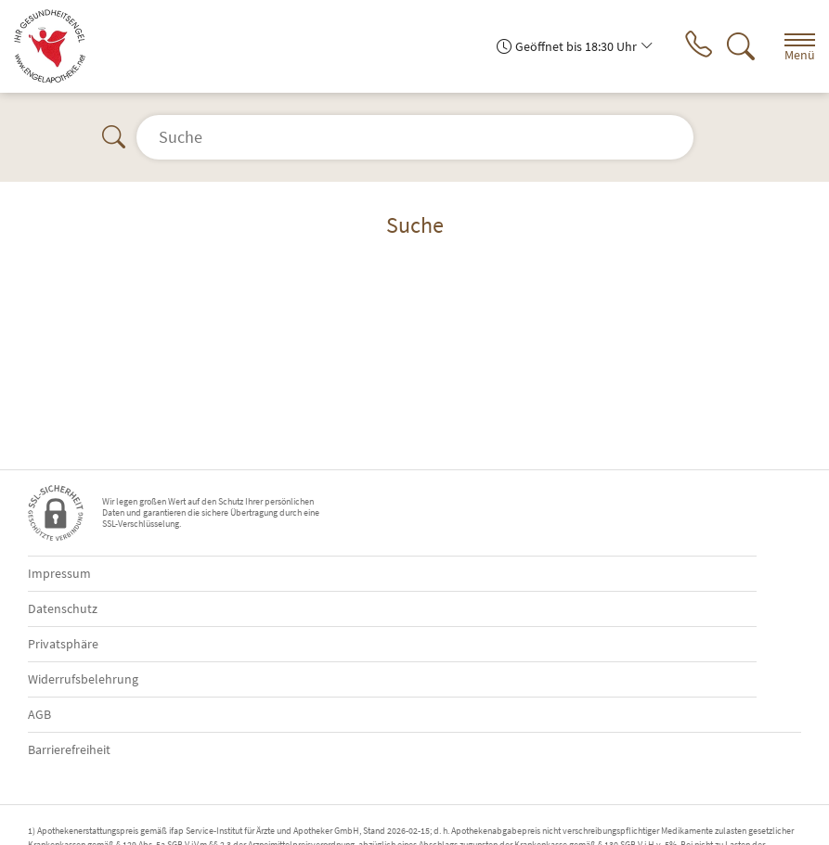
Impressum (59, 573)
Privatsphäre (63, 643)
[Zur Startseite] (57, 46)
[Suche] (740, 46)
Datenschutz (62, 608)
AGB (39, 714)
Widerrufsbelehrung (83, 679)
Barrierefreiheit (69, 749)
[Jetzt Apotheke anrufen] (698, 46)
